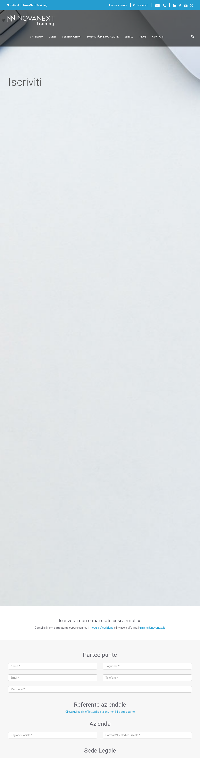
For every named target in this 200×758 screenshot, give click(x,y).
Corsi (52, 36)
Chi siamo (36, 36)
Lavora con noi (118, 5)
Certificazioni (71, 36)
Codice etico (140, 5)
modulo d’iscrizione (101, 627)
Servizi (129, 36)
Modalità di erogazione (103, 36)
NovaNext (13, 5)
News (142, 36)
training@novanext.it (152, 627)
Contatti (158, 36)
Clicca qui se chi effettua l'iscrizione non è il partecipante (100, 711)
